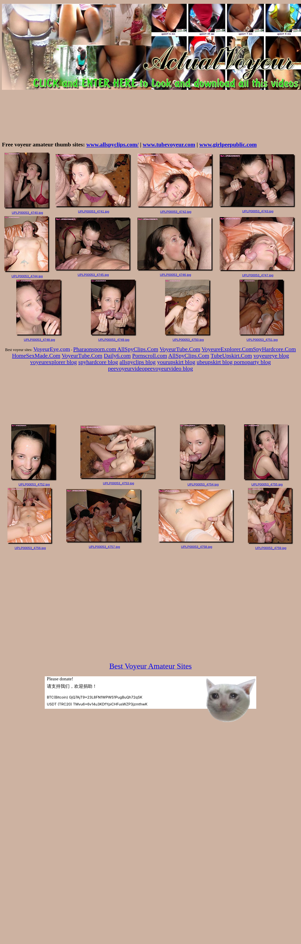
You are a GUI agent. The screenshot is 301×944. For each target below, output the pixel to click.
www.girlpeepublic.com (228, 144)
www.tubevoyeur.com (169, 144)
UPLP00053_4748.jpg (39, 339)
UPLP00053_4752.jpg (34, 484)
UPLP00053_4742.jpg (175, 211)
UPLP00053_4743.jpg (257, 211)
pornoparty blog (252, 362)
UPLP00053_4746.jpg (175, 275)
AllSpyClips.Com (137, 349)
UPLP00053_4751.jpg (262, 339)
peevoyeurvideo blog (169, 368)
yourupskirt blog (176, 362)
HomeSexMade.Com (36, 355)
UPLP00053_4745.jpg (93, 275)
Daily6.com (117, 355)
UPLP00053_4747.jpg (257, 275)
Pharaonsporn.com (95, 349)
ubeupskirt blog (215, 362)
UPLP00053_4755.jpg (267, 484)
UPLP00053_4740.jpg (27, 212)
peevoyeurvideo (126, 368)
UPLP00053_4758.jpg (196, 547)
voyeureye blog (271, 355)
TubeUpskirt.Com (231, 355)
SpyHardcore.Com (274, 349)
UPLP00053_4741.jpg (93, 211)
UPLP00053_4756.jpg (30, 548)
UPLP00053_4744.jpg (27, 276)
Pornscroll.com (149, 355)
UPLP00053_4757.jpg (104, 547)
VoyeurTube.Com (180, 349)
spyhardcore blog (98, 362)
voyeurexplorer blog (53, 362)
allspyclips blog (137, 362)
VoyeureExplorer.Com (227, 349)
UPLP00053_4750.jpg (188, 339)
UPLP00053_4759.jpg (270, 548)
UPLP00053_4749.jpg (113, 339)
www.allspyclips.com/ (112, 144)
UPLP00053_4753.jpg (118, 483)
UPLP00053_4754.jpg (202, 484)
